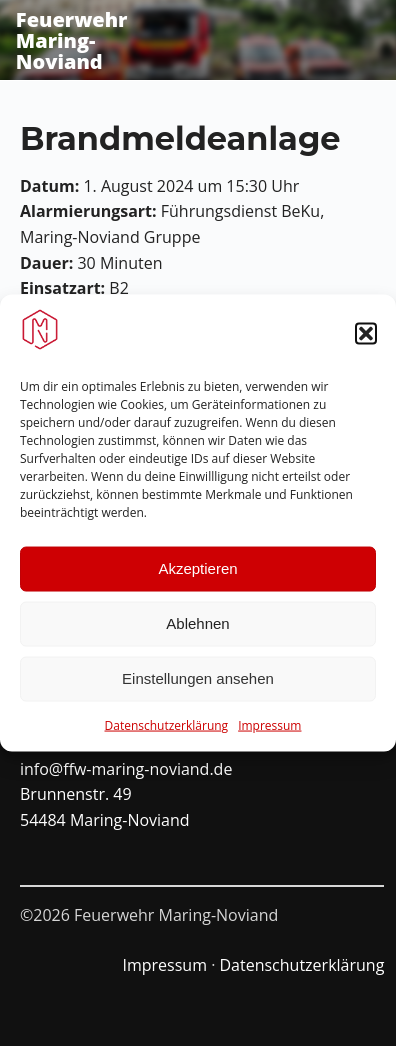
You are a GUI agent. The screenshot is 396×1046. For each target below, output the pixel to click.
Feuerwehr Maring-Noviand (72, 40)
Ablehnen (197, 628)
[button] (366, 339)
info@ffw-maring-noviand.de (126, 769)
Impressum (269, 730)
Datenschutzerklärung (167, 730)
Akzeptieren (197, 573)
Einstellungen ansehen (198, 683)
